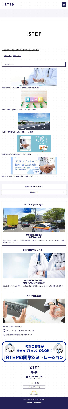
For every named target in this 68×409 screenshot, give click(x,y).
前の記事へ (8, 56)
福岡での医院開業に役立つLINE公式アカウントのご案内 (17, 176)
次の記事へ (17, 56)
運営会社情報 (29, 402)
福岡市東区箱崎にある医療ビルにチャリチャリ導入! (16, 154)
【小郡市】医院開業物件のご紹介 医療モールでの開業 (18, 132)
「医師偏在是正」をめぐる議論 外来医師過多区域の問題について (20, 87)
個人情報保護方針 (37, 402)
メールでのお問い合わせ (34, 383)
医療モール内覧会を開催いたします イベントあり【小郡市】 (19, 110)
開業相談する (34, 192)
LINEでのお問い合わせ (34, 387)
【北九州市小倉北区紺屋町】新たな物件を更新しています (20, 50)
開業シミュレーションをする (34, 186)
